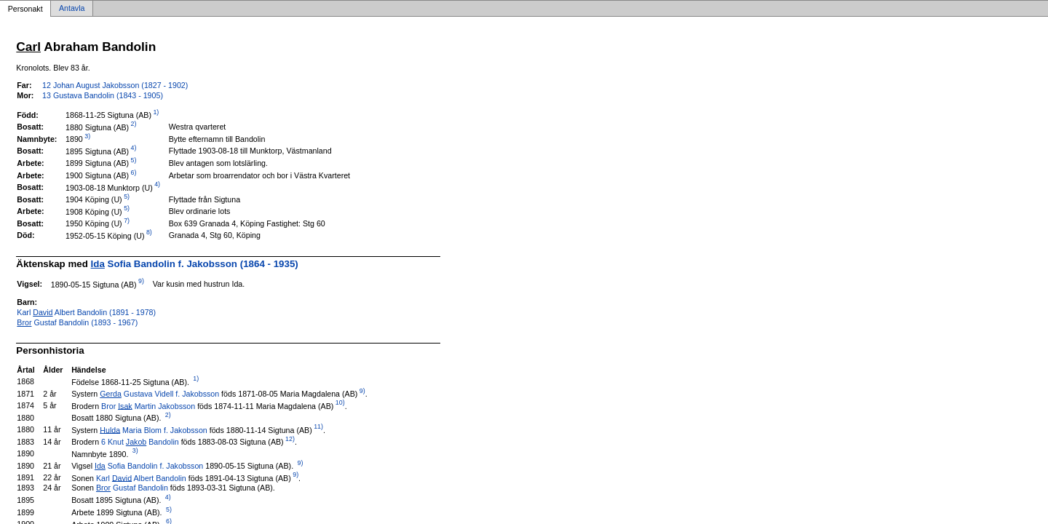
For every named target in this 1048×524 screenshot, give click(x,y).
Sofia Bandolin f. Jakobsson (149, 465)
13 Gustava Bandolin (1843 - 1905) (102, 95)
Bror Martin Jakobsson (148, 405)
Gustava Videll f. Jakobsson (159, 393)
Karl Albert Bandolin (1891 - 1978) (86, 312)
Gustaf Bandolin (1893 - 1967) (77, 322)
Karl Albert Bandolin (141, 477)
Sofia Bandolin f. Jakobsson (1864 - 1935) (194, 263)
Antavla (72, 8)
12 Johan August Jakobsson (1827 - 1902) (115, 85)
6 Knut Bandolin (140, 441)
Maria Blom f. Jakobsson (153, 429)
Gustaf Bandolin (132, 487)
